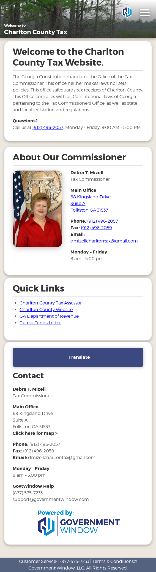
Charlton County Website (46, 310)
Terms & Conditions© (114, 561)
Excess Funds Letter (40, 323)
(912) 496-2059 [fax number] (96, 228)
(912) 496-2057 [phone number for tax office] (102, 222)
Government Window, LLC (56, 568)
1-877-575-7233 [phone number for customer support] (73, 561)
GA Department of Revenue (49, 316)
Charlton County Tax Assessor (51, 303)
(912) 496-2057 (47, 128)
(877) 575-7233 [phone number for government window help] (28, 493)
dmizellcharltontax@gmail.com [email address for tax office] (104, 241)
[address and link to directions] (35, 434)
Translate (79, 358)
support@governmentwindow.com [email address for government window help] (51, 500)
